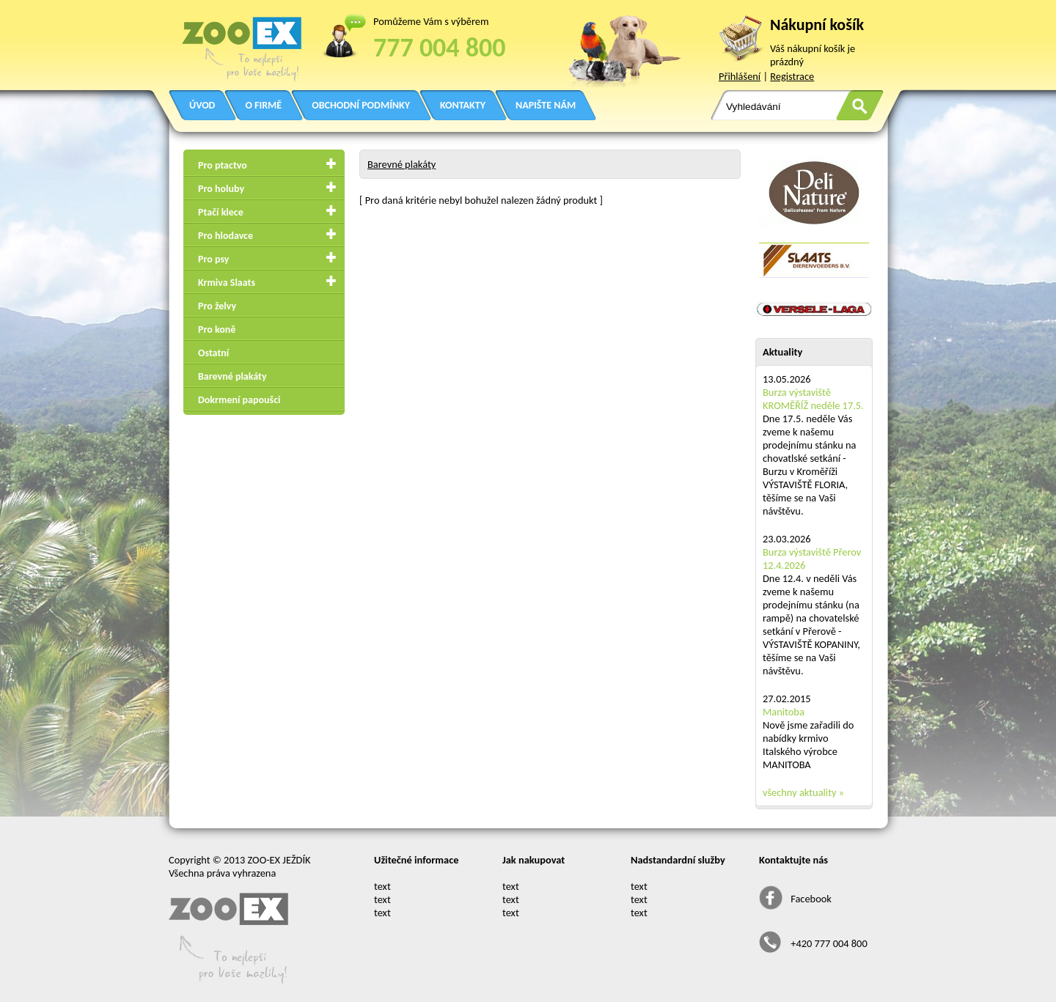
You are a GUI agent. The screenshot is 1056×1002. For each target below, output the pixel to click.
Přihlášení (739, 76)
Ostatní (213, 353)
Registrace (792, 76)
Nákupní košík (817, 24)
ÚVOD (202, 105)
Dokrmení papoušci (239, 400)
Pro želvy (217, 306)
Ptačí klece (220, 212)
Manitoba (783, 711)
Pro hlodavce (225, 235)
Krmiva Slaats (226, 282)
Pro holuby (221, 189)
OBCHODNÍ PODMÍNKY (361, 105)
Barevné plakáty (232, 376)
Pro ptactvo (222, 165)
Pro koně (216, 329)
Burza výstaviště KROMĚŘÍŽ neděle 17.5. (813, 399)
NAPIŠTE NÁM (546, 105)
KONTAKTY (462, 105)
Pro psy (213, 259)
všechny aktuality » (803, 792)
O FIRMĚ (263, 105)
